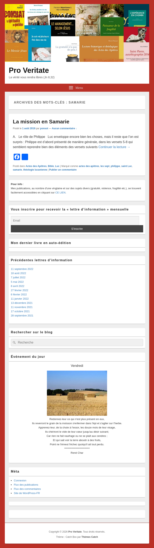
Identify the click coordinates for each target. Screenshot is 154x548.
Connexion (20, 480)
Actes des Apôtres (36, 166)
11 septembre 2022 (22, 268)
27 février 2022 (19, 290)
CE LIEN (60, 192)
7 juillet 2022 (18, 277)
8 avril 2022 (17, 286)
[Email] (75, 220)
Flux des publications (26, 484)
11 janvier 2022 (20, 298)
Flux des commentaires (27, 488)
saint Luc (126, 166)
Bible (51, 166)
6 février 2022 (19, 294)
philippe (115, 166)
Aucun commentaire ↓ (64, 128)
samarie (17, 169)
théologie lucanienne (35, 169)
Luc (57, 166)
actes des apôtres (89, 166)
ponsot (44, 128)
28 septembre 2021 (22, 315)
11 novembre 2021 (21, 307)
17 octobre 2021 (20, 311)
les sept (104, 166)
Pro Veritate (29, 70)
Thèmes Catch (89, 537)
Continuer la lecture (114, 147)
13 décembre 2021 (21, 302)
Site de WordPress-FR (27, 493)
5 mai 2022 (17, 281)
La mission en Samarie (41, 122)
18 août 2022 (18, 273)
